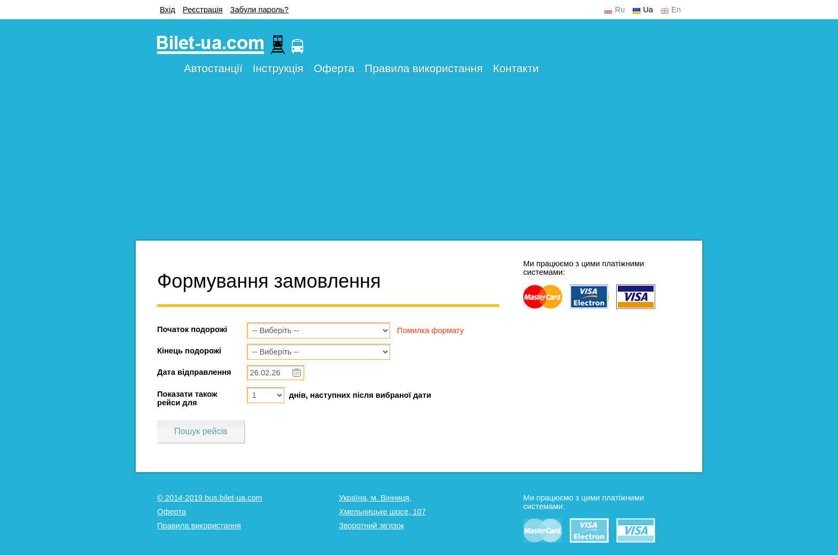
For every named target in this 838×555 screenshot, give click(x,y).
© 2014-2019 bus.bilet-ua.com (209, 498)
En (676, 9)
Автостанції (213, 68)
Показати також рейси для (187, 398)
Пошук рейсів (200, 431)
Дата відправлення (194, 372)
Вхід (167, 9)
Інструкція (278, 68)
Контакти (516, 68)
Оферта (334, 68)
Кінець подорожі (189, 350)
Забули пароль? (259, 9)
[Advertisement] (419, 166)
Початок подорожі (192, 329)
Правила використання (423, 68)
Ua (648, 9)
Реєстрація (203, 9)
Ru (620, 9)
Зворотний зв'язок (371, 525)
